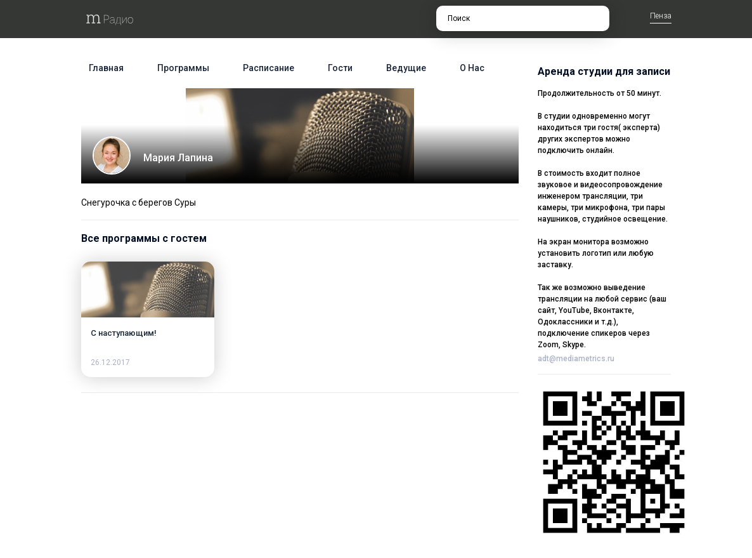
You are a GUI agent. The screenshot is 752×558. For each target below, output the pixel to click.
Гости (340, 68)
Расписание (268, 68)
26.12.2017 (110, 362)
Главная (106, 68)
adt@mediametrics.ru (576, 358)
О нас (472, 68)
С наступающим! (124, 333)
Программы (183, 68)
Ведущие (406, 68)
